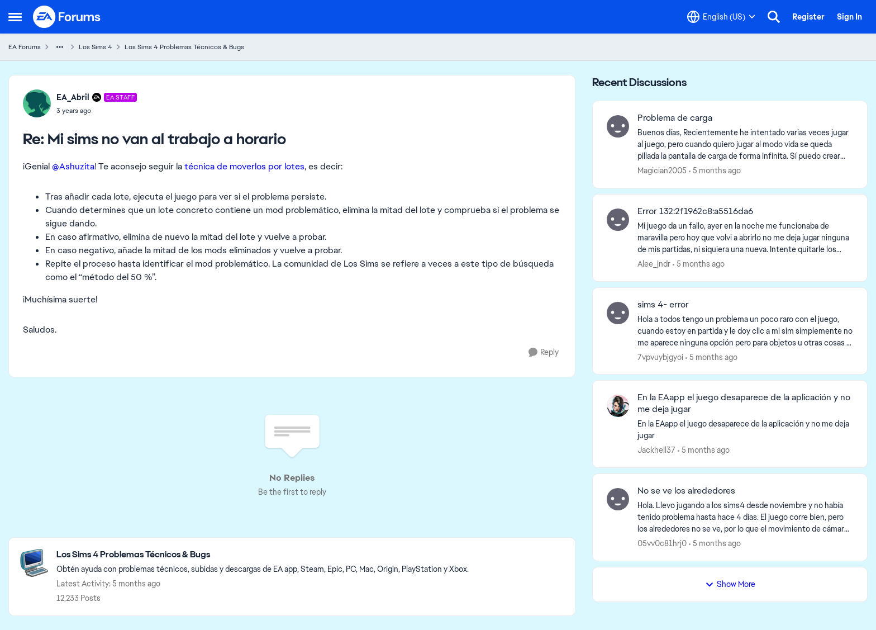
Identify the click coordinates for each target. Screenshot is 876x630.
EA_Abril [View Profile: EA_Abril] (72, 97)
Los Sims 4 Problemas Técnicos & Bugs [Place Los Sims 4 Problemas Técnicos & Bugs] (184, 46)
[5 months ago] (715, 171)
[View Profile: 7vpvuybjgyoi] (618, 313)
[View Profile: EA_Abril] (37, 103)
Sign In (849, 17)
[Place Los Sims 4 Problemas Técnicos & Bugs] (262, 555)
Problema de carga (674, 118)
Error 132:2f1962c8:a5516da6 (695, 211)
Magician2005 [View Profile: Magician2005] (662, 170)
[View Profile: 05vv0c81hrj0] (618, 499)
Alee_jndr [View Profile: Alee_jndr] (653, 264)
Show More (730, 584)
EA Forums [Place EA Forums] (24, 46)
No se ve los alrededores (686, 490)
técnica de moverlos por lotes (244, 166)
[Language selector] (721, 17)
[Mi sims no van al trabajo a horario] (96, 111)
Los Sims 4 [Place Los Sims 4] (95, 46)
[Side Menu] (15, 16)
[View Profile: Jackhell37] (618, 406)
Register (808, 17)
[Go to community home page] (67, 17)
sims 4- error (663, 304)
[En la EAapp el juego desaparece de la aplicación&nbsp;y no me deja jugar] (745, 430)
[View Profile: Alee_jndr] (618, 220)
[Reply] (543, 352)
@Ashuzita (73, 166)
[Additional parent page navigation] (59, 47)
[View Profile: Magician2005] (618, 126)
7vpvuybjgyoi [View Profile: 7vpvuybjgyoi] (660, 357)
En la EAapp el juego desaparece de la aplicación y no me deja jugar (743, 403)
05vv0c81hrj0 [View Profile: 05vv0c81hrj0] (662, 543)
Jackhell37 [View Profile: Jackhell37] (656, 450)
